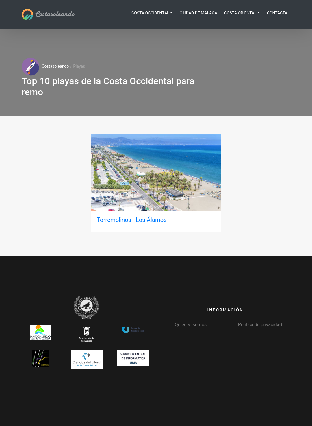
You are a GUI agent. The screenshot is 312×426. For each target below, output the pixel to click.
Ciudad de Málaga (198, 13)
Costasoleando (48, 14)
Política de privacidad (260, 324)
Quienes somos (191, 324)
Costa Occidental (150, 13)
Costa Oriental (240, 13)
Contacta (277, 13)
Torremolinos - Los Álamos (132, 219)
